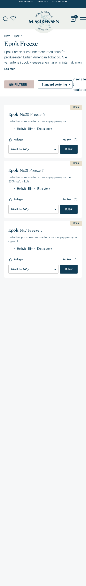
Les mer (9, 69)
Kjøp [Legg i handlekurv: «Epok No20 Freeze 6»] (68, 149)
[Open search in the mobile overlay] (4, 18)
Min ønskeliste (14, 18)
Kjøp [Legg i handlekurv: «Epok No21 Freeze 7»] (68, 209)
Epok (16, 36)
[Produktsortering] (55, 84)
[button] (75, 140)
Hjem (7, 36)
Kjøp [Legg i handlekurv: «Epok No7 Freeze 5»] (68, 269)
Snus (76, 107)
